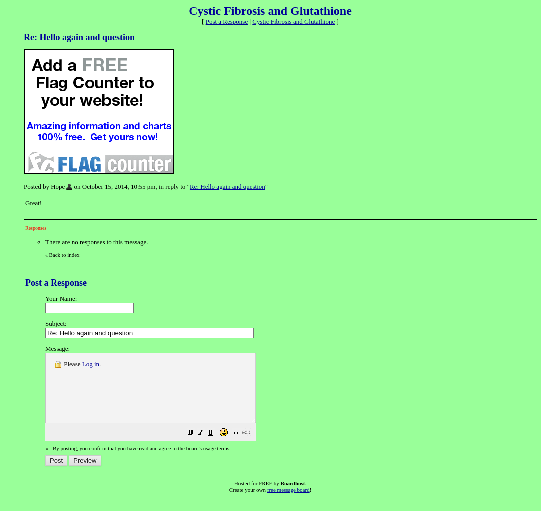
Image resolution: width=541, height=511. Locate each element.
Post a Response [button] (227, 21)
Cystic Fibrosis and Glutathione (293, 21)
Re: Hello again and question (228, 186)
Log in (91, 364)
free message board (289, 503)
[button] (216, 447)
